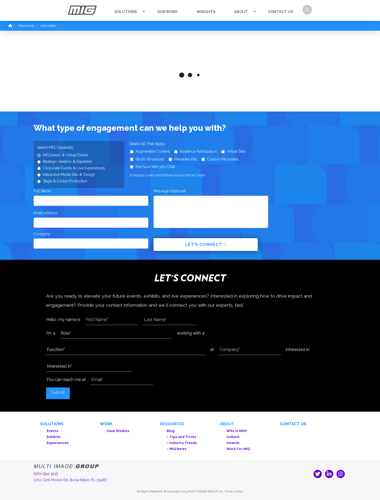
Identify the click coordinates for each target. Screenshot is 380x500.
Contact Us (293, 424)
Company (43, 234)
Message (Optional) (170, 191)
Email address (47, 213)
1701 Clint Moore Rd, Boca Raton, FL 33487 (70, 480)
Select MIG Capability (55, 147)
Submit (58, 392)
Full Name (42, 191)
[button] (307, 10)
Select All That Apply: (148, 144)
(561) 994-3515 (46, 474)
